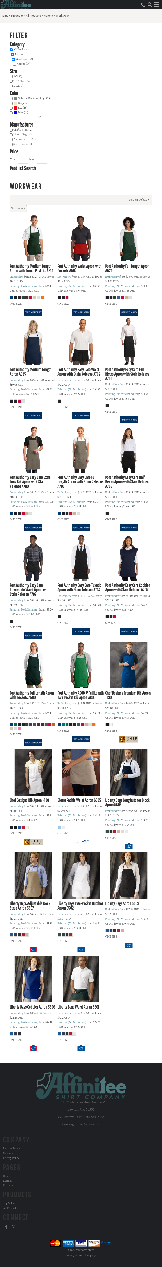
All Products (33, 15)
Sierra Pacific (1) (22, 144)
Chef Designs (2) (22, 130)
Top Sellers (9, 1203)
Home (4, 15)
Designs (7, 1181)
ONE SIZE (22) (21, 81)
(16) (20, 112)
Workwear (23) (24, 59)
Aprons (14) (23, 64)
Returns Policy (11, 1148)
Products (17, 15)
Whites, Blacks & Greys (32, 98)
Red (20, 108)
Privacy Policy (11, 1158)
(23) (32, 98)
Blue (20, 112)
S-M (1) (17, 76)
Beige (21, 103)
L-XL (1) (18, 86)
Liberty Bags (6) (22, 135)
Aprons (48, 15)
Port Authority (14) (24, 139)
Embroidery (16, 277)
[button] (149, 4)
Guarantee (9, 1153)
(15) (20, 108)
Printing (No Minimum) (24, 286)
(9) (20, 103)
